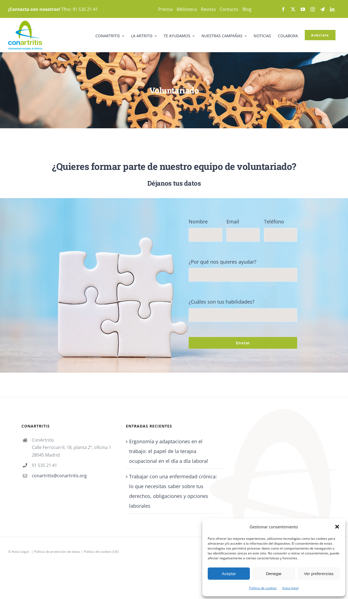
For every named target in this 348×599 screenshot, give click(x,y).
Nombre (198, 221)
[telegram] (322, 9)
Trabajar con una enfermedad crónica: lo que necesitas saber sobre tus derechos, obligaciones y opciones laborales (173, 491)
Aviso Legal (20, 551)
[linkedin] (332, 9)
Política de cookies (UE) (101, 551)
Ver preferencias (319, 573)
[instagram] (312, 9)
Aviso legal (290, 588)
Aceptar (229, 573)
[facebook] (283, 9)
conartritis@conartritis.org (59, 476)
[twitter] (293, 9)
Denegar (274, 573)
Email (232, 221)
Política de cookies (263, 588)
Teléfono (274, 221)
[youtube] (303, 9)
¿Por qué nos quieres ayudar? (222, 261)
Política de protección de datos (57, 551)
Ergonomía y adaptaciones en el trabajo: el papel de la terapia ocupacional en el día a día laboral (168, 451)
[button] (337, 526)
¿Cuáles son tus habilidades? (221, 301)
